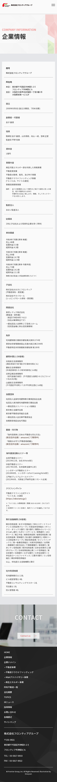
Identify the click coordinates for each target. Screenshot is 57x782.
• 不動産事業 (10, 667)
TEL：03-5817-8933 (13, 755)
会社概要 (8, 692)
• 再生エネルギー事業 (14, 682)
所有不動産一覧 (11, 687)
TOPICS (7, 697)
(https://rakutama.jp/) (16, 498)
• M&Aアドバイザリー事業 (16, 677)
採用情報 (8, 707)
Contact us (26, 635)
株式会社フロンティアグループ (21, 733)
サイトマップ (10, 722)
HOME (7, 652)
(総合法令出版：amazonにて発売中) (22, 437)
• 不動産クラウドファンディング (18, 672)
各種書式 (8, 717)
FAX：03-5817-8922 (13, 760)
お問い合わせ (10, 712)
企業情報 (8, 657)
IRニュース (9, 702)
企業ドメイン (10, 662)
